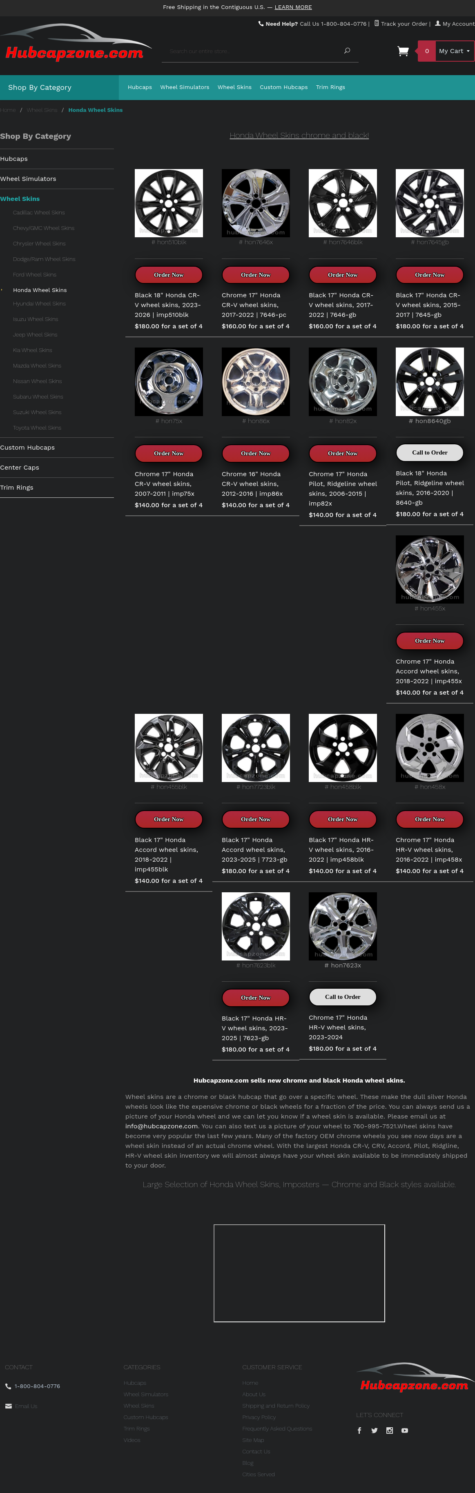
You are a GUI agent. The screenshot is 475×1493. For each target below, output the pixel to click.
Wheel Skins (235, 87)
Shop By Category (39, 87)
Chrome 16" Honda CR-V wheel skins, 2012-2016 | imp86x (252, 483)
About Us (254, 1394)
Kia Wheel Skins (32, 350)
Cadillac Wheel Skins (39, 212)
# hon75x (169, 386)
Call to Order (430, 452)
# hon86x (256, 386)
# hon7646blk (343, 207)
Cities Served (259, 1474)
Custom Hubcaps (284, 87)
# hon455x (430, 573)
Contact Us (256, 1451)
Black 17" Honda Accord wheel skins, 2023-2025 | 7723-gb (255, 849)
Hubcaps (140, 87)
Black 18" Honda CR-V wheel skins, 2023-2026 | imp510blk (168, 305)
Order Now (169, 275)
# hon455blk (169, 752)
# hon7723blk (256, 752)
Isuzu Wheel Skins (35, 319)
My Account (455, 23)
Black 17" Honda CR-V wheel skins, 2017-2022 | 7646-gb (341, 305)
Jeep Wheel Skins (35, 334)
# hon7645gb (430, 207)
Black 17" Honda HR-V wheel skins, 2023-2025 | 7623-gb (255, 1028)
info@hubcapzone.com (161, 1126)
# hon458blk (343, 752)
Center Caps (19, 467)
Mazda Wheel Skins (37, 365)
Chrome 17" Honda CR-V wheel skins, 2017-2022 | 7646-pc (254, 305)
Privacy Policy (259, 1417)
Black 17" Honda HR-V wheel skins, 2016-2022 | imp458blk (341, 849)
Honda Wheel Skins (40, 290)
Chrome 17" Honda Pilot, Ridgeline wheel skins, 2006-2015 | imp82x (343, 488)
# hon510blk (169, 207)
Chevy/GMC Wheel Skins (43, 228)
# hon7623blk (256, 930)
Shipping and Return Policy (276, 1405)
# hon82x (343, 386)
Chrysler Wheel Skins (39, 243)
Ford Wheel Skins (34, 274)
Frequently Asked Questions (277, 1428)
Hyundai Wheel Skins (39, 303)
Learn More (293, 7)
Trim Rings (331, 87)
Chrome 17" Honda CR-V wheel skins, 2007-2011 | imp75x (164, 483)
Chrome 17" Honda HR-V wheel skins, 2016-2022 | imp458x (429, 849)
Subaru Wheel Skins (38, 396)
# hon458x (430, 752)
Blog (248, 1463)
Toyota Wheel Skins (37, 427)
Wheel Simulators (184, 87)
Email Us (26, 1406)
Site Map (253, 1440)
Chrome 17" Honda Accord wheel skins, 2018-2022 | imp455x (429, 671)
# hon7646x (256, 207)
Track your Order (401, 23)
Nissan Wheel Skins (37, 381)
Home (8, 110)
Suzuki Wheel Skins (37, 412)
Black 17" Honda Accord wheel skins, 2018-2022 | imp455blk (166, 854)
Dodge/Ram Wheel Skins (44, 259)
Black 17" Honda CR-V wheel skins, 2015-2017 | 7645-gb (428, 305)
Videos (132, 1440)
